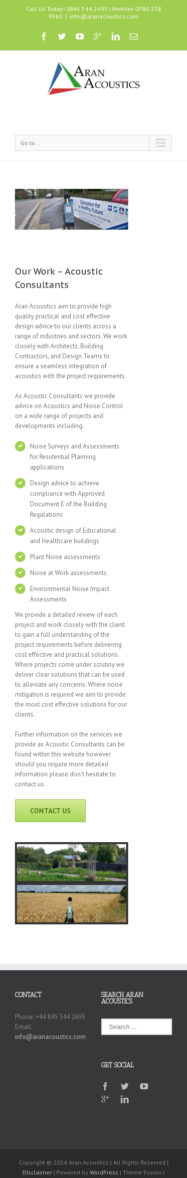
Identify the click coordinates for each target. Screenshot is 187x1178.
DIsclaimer (37, 1172)
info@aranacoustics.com (104, 16)
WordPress (104, 1172)
